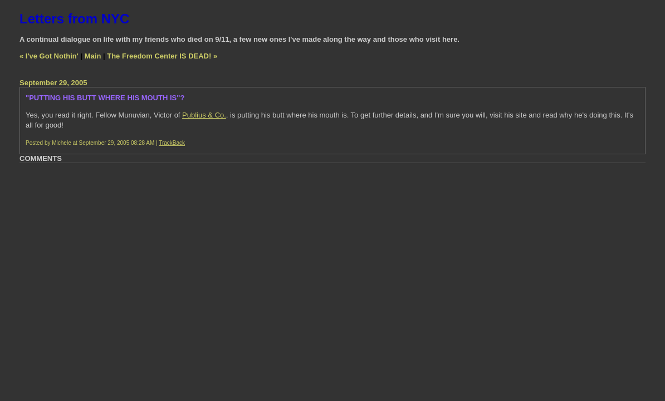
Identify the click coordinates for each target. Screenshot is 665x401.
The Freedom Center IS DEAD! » (162, 56)
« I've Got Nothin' (49, 56)
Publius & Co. (204, 115)
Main (93, 56)
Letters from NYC (74, 18)
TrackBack (172, 143)
